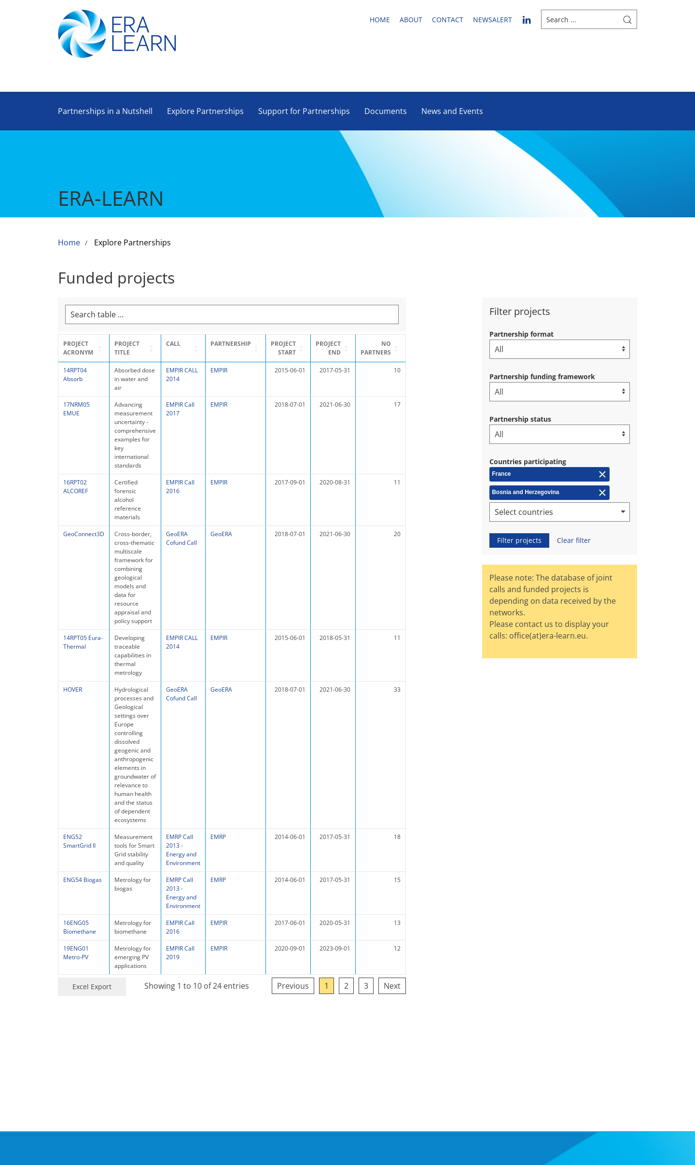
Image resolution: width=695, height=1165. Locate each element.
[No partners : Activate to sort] (449, 348)
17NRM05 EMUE (76, 400)
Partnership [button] (294, 344)
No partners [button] (444, 348)
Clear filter (574, 540)
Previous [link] (361, 733)
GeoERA (285, 464)
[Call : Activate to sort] (242, 348)
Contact (447, 19)
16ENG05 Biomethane (79, 683)
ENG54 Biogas (82, 645)
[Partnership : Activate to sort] (299, 348)
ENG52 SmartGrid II (79, 615)
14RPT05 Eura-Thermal (83, 520)
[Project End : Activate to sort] (399, 348)
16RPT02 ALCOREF (75, 443)
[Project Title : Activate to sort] (163, 348)
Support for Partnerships (304, 111)
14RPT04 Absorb (75, 374)
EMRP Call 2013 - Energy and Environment (242, 619)
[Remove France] (549, 474)
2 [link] (415, 733)
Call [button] (228, 344)
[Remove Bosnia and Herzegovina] (549, 492)
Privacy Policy (488, 1004)
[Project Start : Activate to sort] (352, 348)
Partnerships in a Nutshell (105, 111)
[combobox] (559, 512)
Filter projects (519, 540)
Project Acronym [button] (78, 348)
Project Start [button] (348, 348)
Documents (385, 111)
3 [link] (434, 733)
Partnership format (521, 334)
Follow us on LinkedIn (589, 983)
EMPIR (282, 370)
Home (380, 19)
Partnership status (520, 419)
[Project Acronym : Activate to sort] (84, 348)
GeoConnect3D (83, 464)
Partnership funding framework (542, 376)
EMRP (282, 611)
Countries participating (527, 461)
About (411, 19)
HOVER (72, 542)
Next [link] (460, 733)
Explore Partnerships (205, 111)
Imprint (476, 988)
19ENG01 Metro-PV (76, 709)
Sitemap (478, 971)
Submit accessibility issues (485, 1033)
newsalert (492, 19)
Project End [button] (395, 348)
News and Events (452, 111)
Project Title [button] (137, 344)
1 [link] (395, 733)
